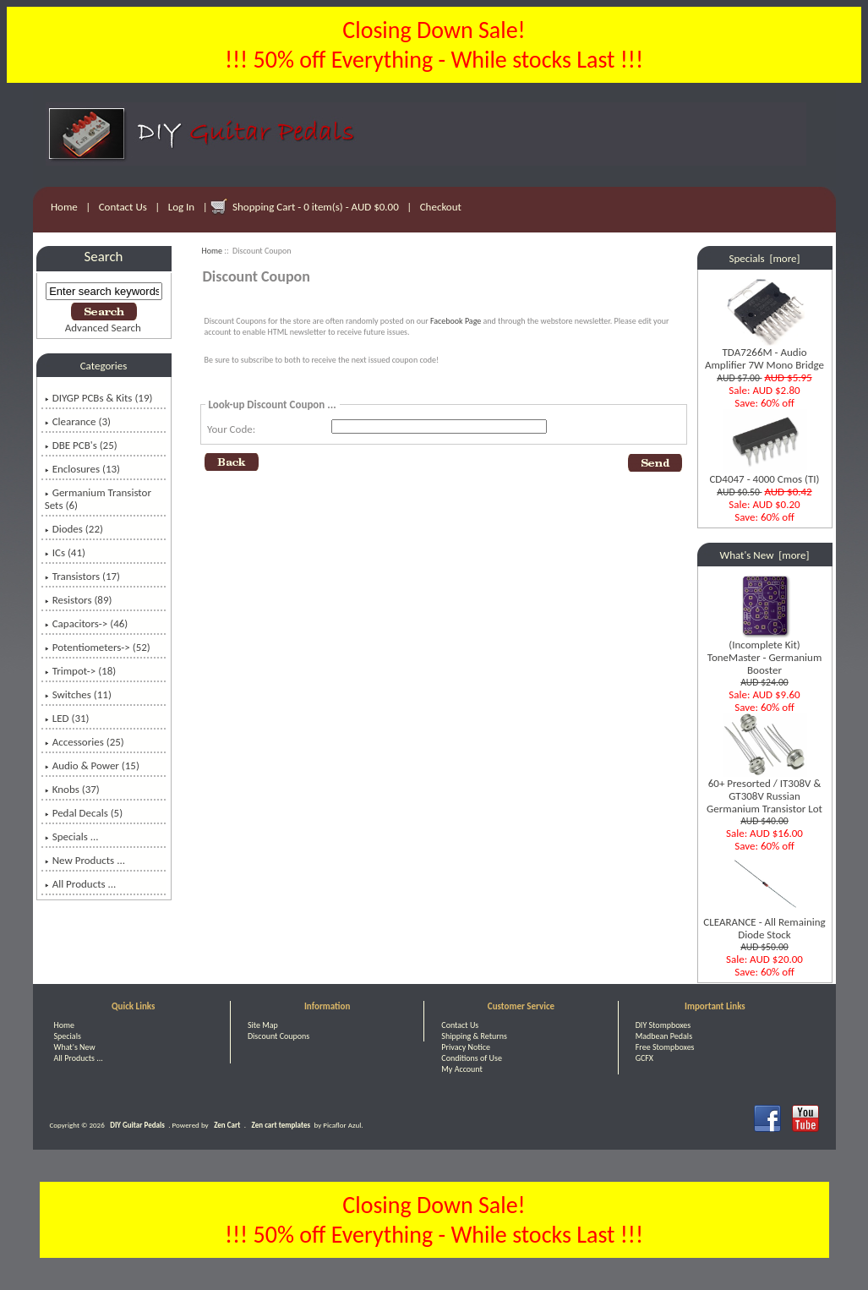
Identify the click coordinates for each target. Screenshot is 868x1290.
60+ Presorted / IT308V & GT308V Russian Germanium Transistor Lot (764, 791)
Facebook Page (455, 320)
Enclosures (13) (82, 468)
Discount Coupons (278, 1035)
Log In (181, 206)
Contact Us (123, 206)
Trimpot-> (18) (81, 670)
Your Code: (231, 429)
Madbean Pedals (664, 1035)
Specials (67, 1035)
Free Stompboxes (665, 1046)
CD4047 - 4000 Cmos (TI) (764, 473)
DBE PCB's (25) (81, 445)
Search (104, 256)
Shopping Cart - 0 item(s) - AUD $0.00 (315, 206)
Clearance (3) (78, 421)
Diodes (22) (74, 528)
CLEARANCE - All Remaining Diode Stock (764, 923)
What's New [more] (765, 555)
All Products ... (81, 883)
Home (64, 206)
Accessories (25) (84, 741)
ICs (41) (65, 552)
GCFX (644, 1057)
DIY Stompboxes (663, 1024)
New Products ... (85, 860)
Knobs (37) (72, 789)
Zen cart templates (281, 1124)
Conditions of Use (471, 1057)
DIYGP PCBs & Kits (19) (99, 397)
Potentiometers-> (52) (97, 647)
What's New (75, 1046)
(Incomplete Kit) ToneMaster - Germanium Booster (764, 652)
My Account (462, 1068)
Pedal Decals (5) (84, 812)
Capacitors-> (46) (86, 623)
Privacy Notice (465, 1046)
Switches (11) (78, 694)
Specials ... (72, 836)
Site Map (263, 1024)
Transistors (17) (82, 576)
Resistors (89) (78, 599)
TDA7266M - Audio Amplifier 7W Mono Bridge (764, 353)
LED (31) (67, 718)
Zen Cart (227, 1124)
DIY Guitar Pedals (137, 1124)
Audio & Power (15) (92, 765)
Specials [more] (764, 258)
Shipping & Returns (474, 1035)
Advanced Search (103, 327)
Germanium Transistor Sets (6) (98, 498)
